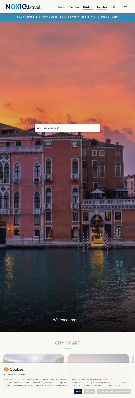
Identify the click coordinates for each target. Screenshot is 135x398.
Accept (78, 391)
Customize (89, 391)
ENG (124, 6)
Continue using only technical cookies (114, 391)
